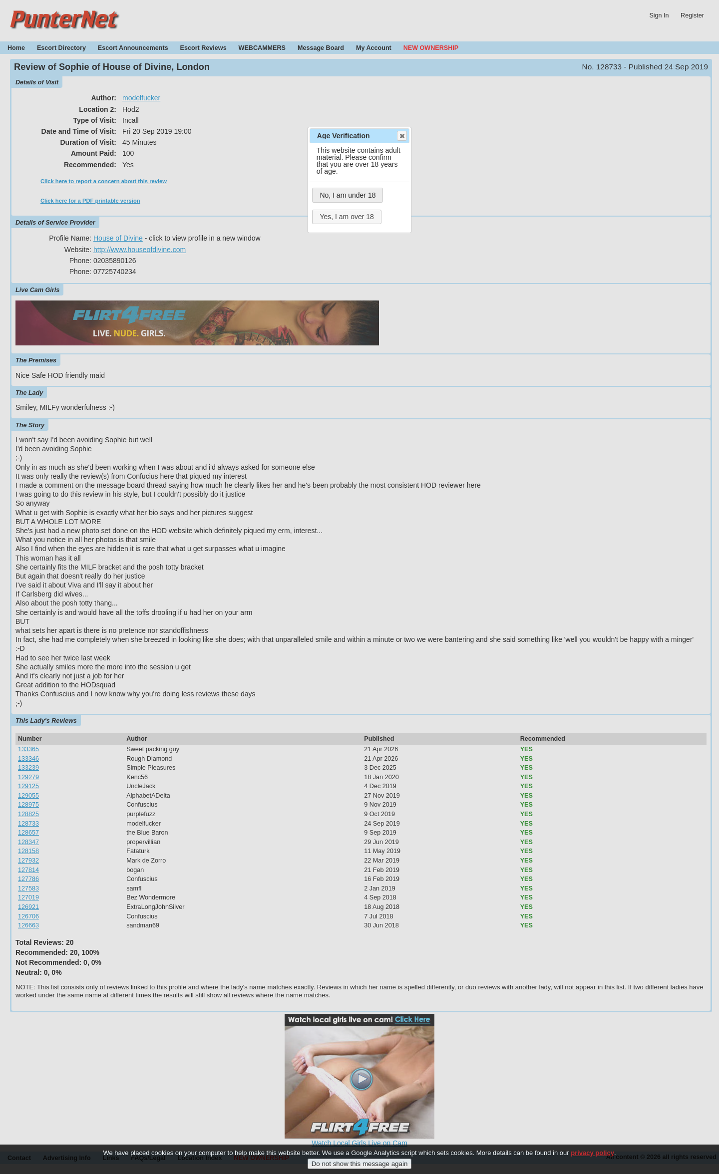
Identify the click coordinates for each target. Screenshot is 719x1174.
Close (401, 136)
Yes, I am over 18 (346, 217)
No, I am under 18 (347, 195)
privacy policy (592, 1159)
